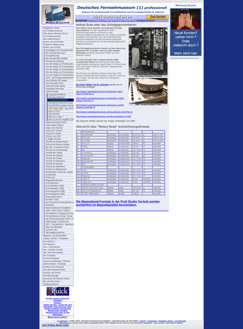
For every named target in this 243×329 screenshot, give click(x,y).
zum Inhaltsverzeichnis (53, 31)
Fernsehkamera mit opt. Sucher (59, 216)
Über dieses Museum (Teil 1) (55, 33)
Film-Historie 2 (49, 244)
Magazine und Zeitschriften (54, 236)
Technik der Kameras (55, 61)
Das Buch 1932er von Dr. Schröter (92, 85)
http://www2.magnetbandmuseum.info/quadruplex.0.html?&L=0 (104, 112)
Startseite (93, 21)
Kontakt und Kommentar (53, 267)
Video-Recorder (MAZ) (55, 86)
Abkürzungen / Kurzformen (57, 221)
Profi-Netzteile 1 (52, 183)
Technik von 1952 (53, 136)
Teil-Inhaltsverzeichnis (55, 232)
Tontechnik (50, 177)
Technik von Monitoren (55, 161)
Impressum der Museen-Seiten (56, 278)
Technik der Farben (54, 158)
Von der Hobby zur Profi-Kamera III (61, 72)
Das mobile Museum (52, 39)
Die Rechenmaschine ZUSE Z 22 (60, 219)
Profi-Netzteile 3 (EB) (55, 188)
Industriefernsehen (54, 197)
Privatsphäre (152, 321)
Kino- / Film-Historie (51, 247)
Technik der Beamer (54, 164)
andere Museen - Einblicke (54, 264)
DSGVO (143, 321)
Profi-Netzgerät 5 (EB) (55, 194)
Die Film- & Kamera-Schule (57, 147)
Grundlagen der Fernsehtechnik (59, 50)
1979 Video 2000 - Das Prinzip (62, 108)
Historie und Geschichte (53, 42)
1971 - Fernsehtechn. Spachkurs (60, 224)
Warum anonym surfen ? (58, 317)
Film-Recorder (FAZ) (54, 83)
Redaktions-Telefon (166, 321)
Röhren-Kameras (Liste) (56, 122)
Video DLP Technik (54, 131)
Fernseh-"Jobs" (52, 199)
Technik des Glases (54, 153)
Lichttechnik (51, 175)
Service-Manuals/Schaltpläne (58, 208)
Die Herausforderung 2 (55, 53)
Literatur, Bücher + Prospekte (55, 238)
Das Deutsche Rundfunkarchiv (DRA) (61, 202)
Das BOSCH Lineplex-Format (61, 105)
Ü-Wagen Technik (53, 139)
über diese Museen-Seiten (54, 270)
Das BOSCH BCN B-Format (61, 103)
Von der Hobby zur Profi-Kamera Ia (61, 67)
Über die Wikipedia (54, 227)
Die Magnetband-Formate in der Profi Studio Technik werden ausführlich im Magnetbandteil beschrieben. (118, 203)
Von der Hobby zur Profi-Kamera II (60, 69)
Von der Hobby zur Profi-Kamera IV (61, 75)
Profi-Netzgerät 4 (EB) (55, 191)
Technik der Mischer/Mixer (57, 142)
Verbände (50, 205)
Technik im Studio (53, 133)
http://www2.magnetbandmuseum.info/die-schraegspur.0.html (103, 116)
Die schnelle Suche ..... (53, 281)
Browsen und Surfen (52, 273)
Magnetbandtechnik (54, 180)
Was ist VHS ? (55, 111)
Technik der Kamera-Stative (58, 144)
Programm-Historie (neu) (53, 44)
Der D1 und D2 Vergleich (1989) (62, 119)
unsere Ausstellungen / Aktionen (57, 261)
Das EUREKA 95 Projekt (56, 80)
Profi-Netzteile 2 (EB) (55, 186)
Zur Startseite (62, 321)
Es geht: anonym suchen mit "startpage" (57, 299)
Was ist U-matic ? (56, 116)
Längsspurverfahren (57, 94)
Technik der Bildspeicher (56, 169)
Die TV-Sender (49, 255)
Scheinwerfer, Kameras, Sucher (59, 172)
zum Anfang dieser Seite (55, 325)
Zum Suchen (158, 16)
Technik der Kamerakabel (57, 150)
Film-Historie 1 (49, 241)
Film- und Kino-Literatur (53, 252)
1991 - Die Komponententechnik (59, 78)
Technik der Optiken (54, 155)
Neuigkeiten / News (51, 28)
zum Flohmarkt (180, 321)
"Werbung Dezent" (51, 284)
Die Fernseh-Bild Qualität (56, 58)
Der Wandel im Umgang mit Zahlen (61, 213)
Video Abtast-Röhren (55, 125)
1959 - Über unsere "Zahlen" (58, 210)
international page (50, 275)
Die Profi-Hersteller (51, 258)
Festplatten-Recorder (55, 89)
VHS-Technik (54, 114)
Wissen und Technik (51, 47)
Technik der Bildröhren (55, 166)
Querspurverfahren (57, 97)
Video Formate (52, 91)
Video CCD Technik (54, 128)
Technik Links (51, 230)
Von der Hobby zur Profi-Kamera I (60, 64)
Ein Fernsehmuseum (52, 36)
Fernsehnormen (52, 56)
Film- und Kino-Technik (53, 250)
